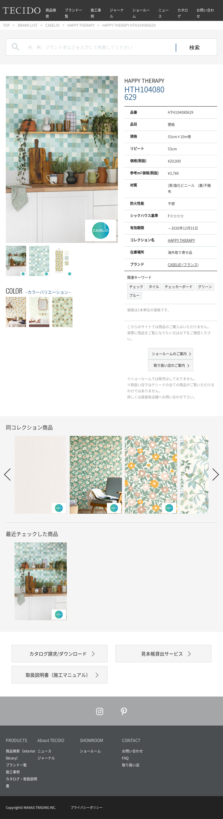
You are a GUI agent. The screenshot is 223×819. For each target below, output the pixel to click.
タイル (154, 286)
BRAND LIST (27, 25)
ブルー (134, 295)
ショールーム (141, 13)
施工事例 (96, 13)
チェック (136, 286)
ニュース (163, 13)
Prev (10, 474)
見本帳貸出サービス (162, 653)
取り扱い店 (130, 765)
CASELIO (52, 25)
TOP (6, 25)
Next (213, 474)
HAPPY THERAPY (80, 25)
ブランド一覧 (73, 13)
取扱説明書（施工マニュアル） (58, 674)
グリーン (205, 286)
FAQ (125, 758)
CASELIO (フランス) (183, 264)
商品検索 (51, 13)
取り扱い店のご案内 (169, 365)
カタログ (182, 13)
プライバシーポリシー (86, 807)
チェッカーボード (179, 286)
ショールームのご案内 (169, 353)
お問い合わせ (205, 13)
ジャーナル (117, 13)
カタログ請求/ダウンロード (58, 653)
